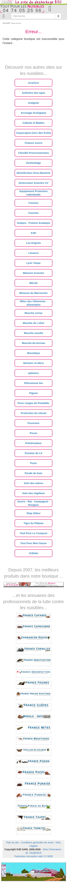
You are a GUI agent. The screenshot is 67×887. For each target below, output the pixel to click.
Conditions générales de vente (37, 842)
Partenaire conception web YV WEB (33, 856)
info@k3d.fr (35, 852)
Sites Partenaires (52, 849)
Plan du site (12, 842)
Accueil (6, 23)
